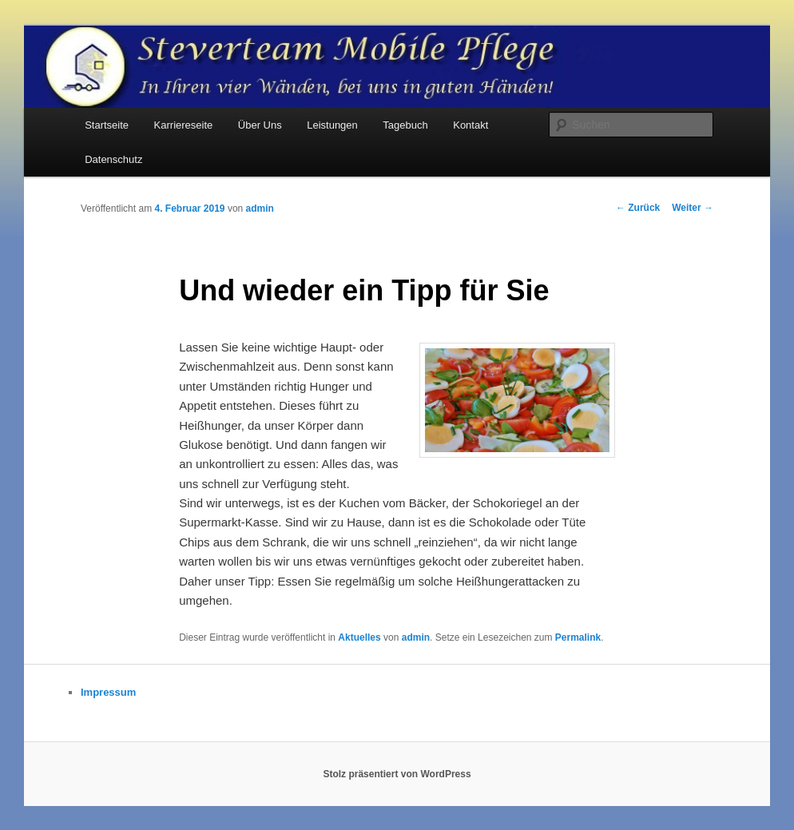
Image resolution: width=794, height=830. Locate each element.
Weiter (692, 207)
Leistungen (332, 125)
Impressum (108, 692)
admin (260, 208)
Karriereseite (183, 125)
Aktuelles (359, 637)
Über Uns (260, 125)
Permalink (578, 637)
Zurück (638, 207)
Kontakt (470, 125)
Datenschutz (113, 159)
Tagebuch (405, 125)
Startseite (107, 125)
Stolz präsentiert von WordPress (396, 774)
